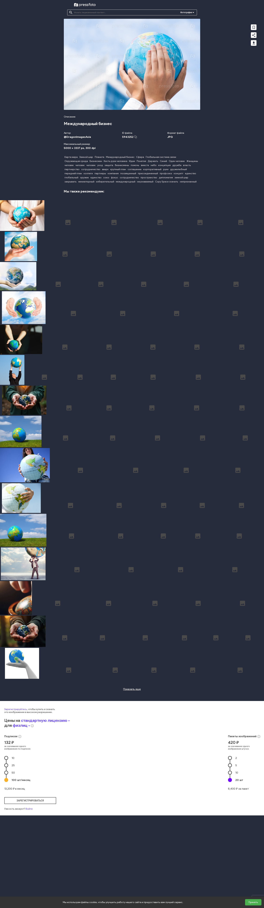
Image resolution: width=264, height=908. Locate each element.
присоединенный (148, 173)
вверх (105, 169)
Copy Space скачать (166, 181)
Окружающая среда (76, 161)
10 (13, 839)
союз (106, 177)
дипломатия (166, 177)
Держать (153, 161)
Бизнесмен (96, 161)
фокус (114, 177)
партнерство (72, 169)
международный (125, 181)
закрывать (71, 181)
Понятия (141, 161)
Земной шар (86, 157)
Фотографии (186, 12)
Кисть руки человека (115, 161)
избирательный (105, 181)
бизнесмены (122, 165)
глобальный (71, 177)
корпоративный (152, 169)
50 (13, 853)
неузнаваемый (145, 181)
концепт (178, 173)
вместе (145, 165)
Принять (253, 902)
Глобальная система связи (161, 157)
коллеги (88, 173)
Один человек (177, 161)
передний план (73, 173)
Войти (29, 889)
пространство (149, 177)
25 (13, 846)
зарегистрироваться (30, 881)
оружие (84, 177)
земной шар (181, 177)
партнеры (100, 173)
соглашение (134, 169)
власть (187, 165)
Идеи (132, 161)
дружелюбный (178, 169)
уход (100, 165)
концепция (164, 165)
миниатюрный (86, 181)
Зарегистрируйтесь (15, 790)
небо (153, 165)
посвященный (128, 173)
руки (165, 169)
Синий (163, 161)
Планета (99, 157)
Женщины (192, 161)
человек (69, 165)
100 (21, 861)
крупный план (118, 169)
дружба (176, 165)
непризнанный (188, 181)
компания (113, 173)
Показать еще (132, 770)
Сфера (140, 157)
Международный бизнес (120, 157)
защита (109, 165)
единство (190, 173)
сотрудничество (90, 169)
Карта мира (71, 157)
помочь (135, 165)
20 (239, 861)
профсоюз (166, 173)
